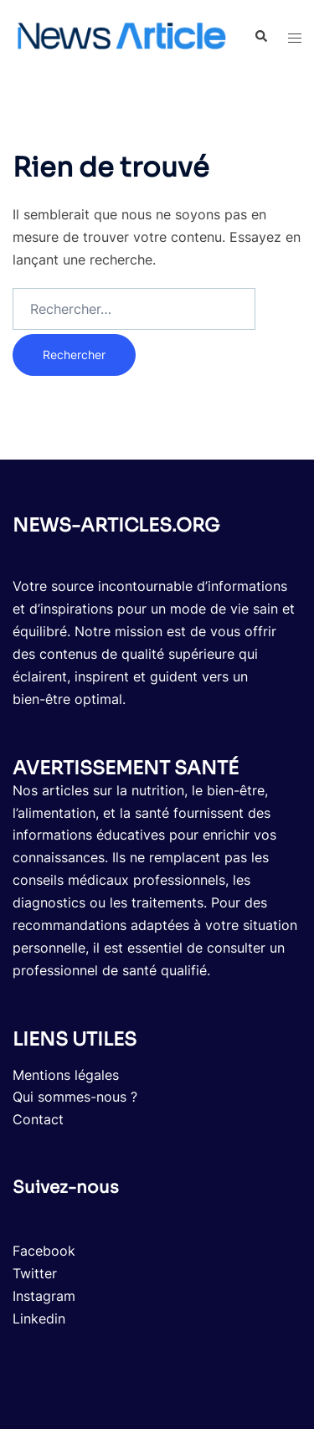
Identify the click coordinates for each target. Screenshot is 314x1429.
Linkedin (39, 1318)
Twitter (35, 1273)
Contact (38, 1119)
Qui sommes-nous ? (75, 1096)
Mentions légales (66, 1075)
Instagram (44, 1296)
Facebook (44, 1250)
